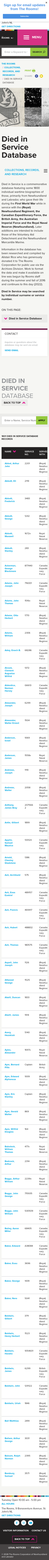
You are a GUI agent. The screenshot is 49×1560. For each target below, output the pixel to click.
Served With (43, 453)
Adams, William (9, 634)
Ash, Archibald (12, 875)
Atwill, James (12, 1015)
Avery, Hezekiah (10, 1034)
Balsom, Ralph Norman (12, 1457)
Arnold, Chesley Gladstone (10, 860)
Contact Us (39, 1530)
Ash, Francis (11, 910)
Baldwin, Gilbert (9, 1317)
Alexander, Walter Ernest (12, 722)
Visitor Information (16, 1530)
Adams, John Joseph (12, 584)
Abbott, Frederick (10, 500)
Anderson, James (10, 757)
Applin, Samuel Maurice (9, 842)
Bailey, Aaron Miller (12, 1230)
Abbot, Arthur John (12, 465)
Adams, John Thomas (12, 602)
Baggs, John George (11, 1195)
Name (10, 451)
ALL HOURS (8, 1503)
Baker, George (12, 1281)
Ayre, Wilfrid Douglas (11, 1130)
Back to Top (12, 403)
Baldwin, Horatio (9, 1352)
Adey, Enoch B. (13, 650)
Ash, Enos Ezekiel (10, 894)
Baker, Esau (11, 1263)
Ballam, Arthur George (12, 1440)
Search (39, 52)
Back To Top (22, 1539)
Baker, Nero (11, 1298)
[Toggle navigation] (32, 37)
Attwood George (9, 981)
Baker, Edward (12, 1246)
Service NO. (29, 453)
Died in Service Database (25, 318)
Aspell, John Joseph (11, 964)
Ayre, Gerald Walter (11, 1113)
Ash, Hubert (11, 927)
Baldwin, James (9, 1370)
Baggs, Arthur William (12, 1180)
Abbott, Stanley (9, 549)
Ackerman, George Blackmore (10, 568)
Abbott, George (9, 517)
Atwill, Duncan (12, 997)
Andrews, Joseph (10, 771)
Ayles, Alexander (10, 1051)
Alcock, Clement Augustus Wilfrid (10, 672)
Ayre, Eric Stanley (10, 1095)
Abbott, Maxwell (9, 535)
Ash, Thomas (11, 945)
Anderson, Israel (10, 739)
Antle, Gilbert (12, 822)
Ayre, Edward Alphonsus (12, 1078)
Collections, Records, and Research (12, 71)
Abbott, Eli (10, 481)
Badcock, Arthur (10, 1163)
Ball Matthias (12, 1421)
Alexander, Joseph (10, 704)
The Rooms (8, 63)
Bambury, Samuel (10, 1475)
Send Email (11, 350)
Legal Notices (17, 1547)
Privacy (36, 1547)
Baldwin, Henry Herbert (12, 1335)
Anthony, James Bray (11, 806)
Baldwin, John (12, 1385)
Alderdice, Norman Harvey (10, 688)
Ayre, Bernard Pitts (12, 1066)
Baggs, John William (11, 1212)
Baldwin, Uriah (13, 1403)
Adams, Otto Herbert (11, 617)
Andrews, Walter (10, 789)
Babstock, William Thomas (10, 1149)
